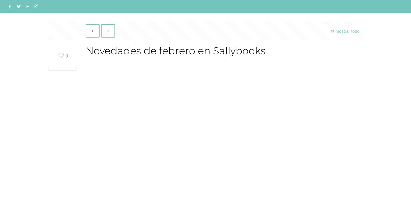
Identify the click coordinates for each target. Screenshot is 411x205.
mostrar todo (345, 31)
